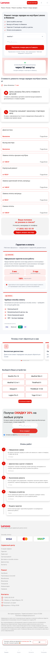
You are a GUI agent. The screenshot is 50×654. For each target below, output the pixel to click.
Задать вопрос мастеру (25, 232)
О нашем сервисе (6, 549)
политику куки (25, 641)
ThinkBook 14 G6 (36, 389)
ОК (39, 642)
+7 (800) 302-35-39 (25, 229)
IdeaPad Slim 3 (36, 376)
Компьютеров (5, 586)
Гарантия (4, 551)
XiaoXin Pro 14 (13, 376)
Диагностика (5, 562)
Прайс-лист (4, 554)
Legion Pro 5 (13, 395)
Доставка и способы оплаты (9, 559)
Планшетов (4, 583)
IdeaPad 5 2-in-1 (13, 382)
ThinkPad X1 (36, 382)
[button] (21, 360)
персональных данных (24, 434)
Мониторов (4, 581)
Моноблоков (5, 578)
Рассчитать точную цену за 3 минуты (25, 47)
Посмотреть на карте (9, 603)
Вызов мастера (32, 2)
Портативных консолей (8, 576)
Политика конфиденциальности (25, 615)
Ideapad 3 (13, 389)
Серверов (4, 589)
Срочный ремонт (6, 556)
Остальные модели (25, 401)
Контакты (4, 564)
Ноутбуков (4, 573)
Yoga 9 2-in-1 (37, 395)
